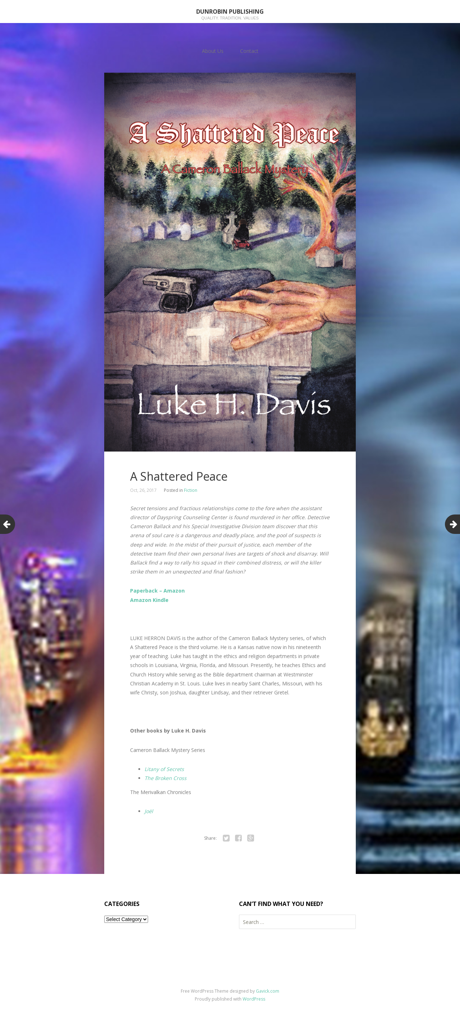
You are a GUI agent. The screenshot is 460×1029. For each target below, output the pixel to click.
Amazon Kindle (149, 600)
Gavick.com (267, 991)
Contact (249, 50)
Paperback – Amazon (157, 590)
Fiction (190, 490)
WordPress (254, 999)
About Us (213, 50)
